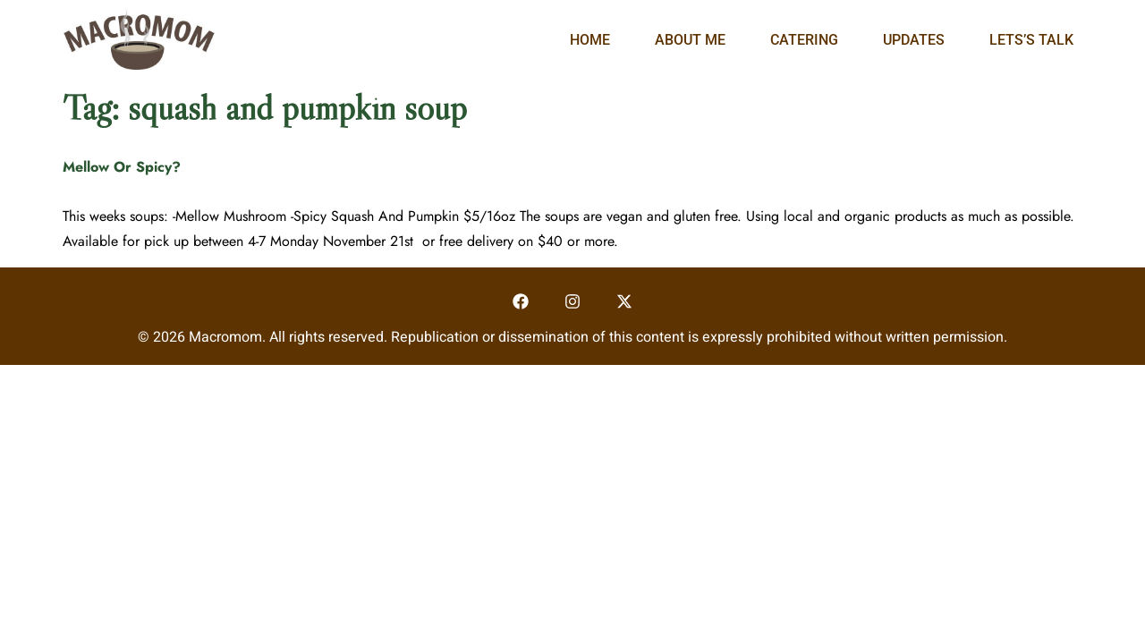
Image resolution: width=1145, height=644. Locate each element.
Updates (914, 39)
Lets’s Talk (1031, 39)
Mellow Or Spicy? (122, 167)
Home (590, 39)
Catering (804, 39)
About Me (690, 39)
